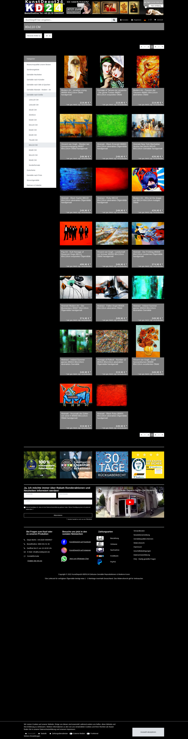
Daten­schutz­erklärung (48, 729)
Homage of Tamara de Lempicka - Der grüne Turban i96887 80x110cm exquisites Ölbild (111, 92)
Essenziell (31, 733)
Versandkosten (139, 531)
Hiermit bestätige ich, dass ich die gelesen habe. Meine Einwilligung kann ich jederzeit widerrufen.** (58, 508)
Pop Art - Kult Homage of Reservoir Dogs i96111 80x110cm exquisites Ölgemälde (76, 254)
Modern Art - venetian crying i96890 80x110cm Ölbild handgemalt (74, 92)
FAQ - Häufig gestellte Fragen (145, 559)
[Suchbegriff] (67, 20)
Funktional (94, 733)
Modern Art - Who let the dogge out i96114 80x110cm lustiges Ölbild (147, 200)
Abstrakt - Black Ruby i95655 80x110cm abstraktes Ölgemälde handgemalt (112, 416)
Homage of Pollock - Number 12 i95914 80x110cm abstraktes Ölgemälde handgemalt (111, 362)
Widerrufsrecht (139, 543)
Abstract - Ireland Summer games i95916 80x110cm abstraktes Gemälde (145, 308)
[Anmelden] (124, 20)
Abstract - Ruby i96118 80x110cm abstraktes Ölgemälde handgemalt (112, 200)
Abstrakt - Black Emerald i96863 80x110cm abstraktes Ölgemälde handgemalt (112, 146)
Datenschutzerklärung (142, 555)
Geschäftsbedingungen (142, 551)
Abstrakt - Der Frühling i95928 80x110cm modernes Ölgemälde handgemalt (147, 254)
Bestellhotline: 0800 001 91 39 (38, 544)
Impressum (138, 547)
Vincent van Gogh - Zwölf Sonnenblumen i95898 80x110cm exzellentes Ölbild (146, 362)
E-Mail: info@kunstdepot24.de (38, 552)
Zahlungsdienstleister (60, 733)
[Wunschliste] (150, 20)
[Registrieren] (136, 20)
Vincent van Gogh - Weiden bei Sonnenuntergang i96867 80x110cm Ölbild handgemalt (75, 146)
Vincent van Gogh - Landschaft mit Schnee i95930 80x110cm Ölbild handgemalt (111, 254)
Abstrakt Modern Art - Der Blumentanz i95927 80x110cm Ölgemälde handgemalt (74, 308)
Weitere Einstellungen (32, 736)
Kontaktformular (33, 556)
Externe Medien (79, 733)
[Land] (145, 20)
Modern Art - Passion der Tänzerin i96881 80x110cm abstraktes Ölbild (145, 92)
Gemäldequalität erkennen (143, 539)
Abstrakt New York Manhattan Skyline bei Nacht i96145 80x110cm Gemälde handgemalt (147, 146)
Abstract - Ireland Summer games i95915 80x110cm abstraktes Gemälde (73, 362)
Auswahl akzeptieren (148, 732)
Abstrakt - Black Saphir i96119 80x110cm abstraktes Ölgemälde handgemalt (76, 200)
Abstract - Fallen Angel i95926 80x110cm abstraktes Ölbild (110, 307)
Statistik (44, 733)
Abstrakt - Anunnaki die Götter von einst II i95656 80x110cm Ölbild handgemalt (74, 416)
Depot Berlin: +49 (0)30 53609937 (39, 540)
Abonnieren (58, 515)
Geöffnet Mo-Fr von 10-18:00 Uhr (39, 548)
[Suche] (114, 20)
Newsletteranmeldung (142, 535)
